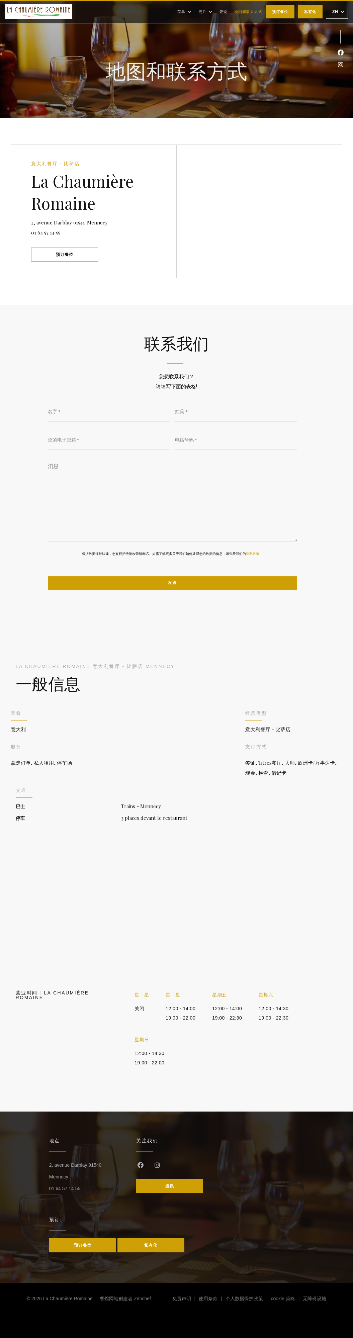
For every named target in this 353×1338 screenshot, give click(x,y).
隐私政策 (252, 553)
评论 (223, 12)
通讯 (169, 1186)
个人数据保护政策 (248, 1299)
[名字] (109, 411)
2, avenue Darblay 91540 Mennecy (90, 221)
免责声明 (185, 1299)
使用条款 (212, 1299)
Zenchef (142, 1298)
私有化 (310, 12)
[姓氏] (236, 411)
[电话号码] (236, 440)
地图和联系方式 (248, 12)
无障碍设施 (314, 1299)
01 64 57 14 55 (45, 232)
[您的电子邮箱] (109, 440)
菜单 (184, 11)
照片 (205, 11)
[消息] (172, 500)
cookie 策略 (287, 1299)
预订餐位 (280, 12)
